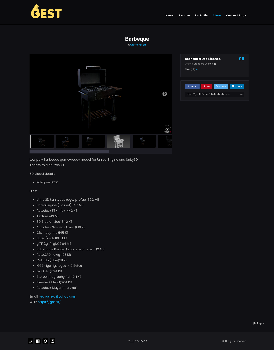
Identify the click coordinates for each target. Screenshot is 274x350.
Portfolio (201, 15)
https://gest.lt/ (49, 302)
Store (217, 15)
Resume (184, 15)
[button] (259, 323)
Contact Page (236, 15)
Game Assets (138, 45)
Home (169, 15)
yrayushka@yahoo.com (57, 296)
